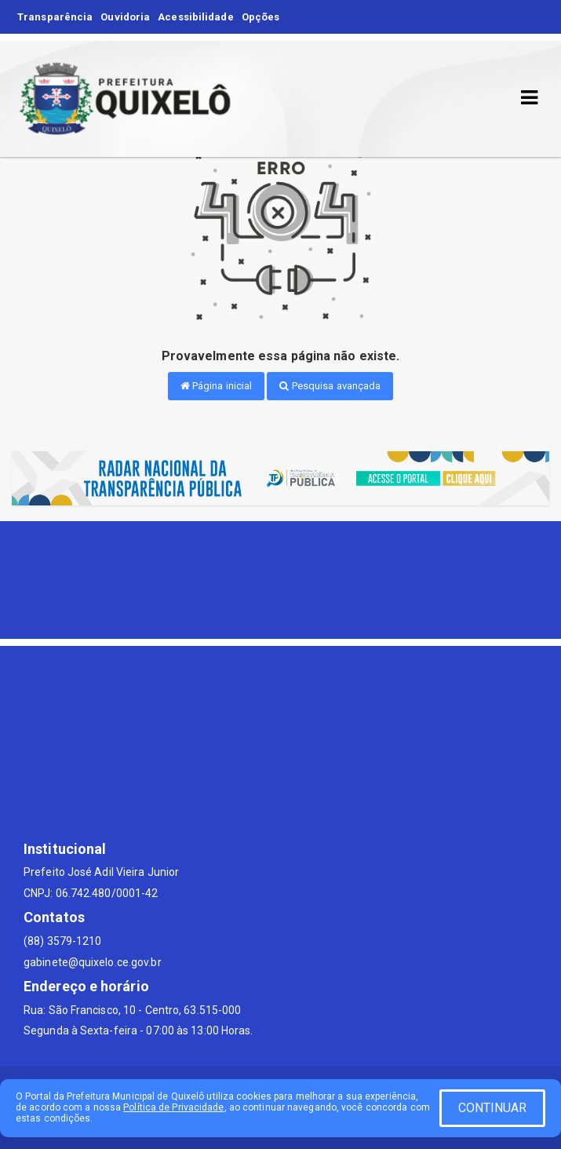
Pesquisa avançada (330, 386)
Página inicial (216, 386)
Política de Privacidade (173, 1107)
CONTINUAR (492, 1107)
